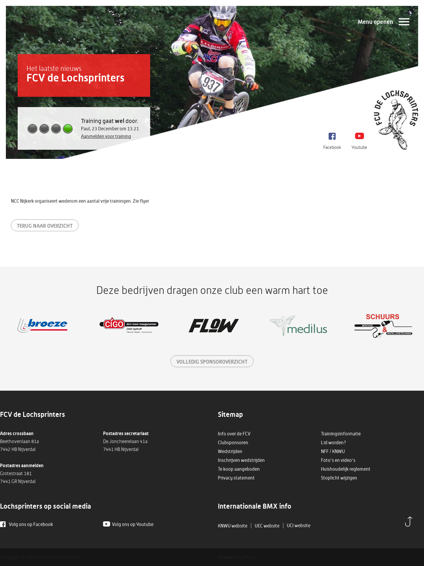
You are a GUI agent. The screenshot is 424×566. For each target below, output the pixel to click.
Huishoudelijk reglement (345, 469)
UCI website (298, 525)
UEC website (267, 525)
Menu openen (375, 21)
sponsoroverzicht (212, 361)
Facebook (332, 147)
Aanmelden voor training (106, 136)
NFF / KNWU (333, 451)
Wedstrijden (230, 451)
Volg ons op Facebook (31, 524)
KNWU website (232, 525)
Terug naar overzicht (45, 225)
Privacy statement (236, 477)
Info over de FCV (234, 433)
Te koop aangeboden (239, 469)
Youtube (359, 147)
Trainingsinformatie (341, 433)
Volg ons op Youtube (132, 524)
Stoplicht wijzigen (339, 477)
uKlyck (249, 557)
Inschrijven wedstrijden (241, 460)
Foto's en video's (338, 460)
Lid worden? (333, 442)
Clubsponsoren (233, 442)
